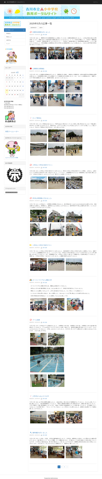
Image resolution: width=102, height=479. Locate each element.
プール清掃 (36, 320)
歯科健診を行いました (39, 432)
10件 (41, 27)
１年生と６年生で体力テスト (42, 245)
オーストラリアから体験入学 (42, 280)
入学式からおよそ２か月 (40, 396)
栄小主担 (44, 34)
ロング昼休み (36, 118)
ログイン (95, 2)
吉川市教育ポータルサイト (16, 2)
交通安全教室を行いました (41, 32)
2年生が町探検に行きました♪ (42, 198)
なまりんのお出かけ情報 (11, 157)
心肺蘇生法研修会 (38, 68)
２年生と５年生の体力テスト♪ (42, 165)
